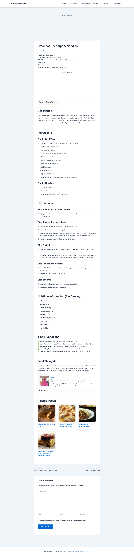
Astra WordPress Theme (82, 551)
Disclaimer (117, 4)
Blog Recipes (88, 4)
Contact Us (107, 4)
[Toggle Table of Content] (56, 102)
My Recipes (77, 4)
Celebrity (98, 4)
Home (68, 4)
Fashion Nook (18, 3)
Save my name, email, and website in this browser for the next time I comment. (63, 521)
